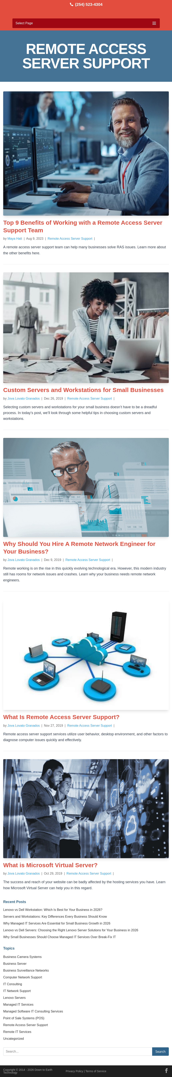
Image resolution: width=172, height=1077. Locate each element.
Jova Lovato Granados (23, 398)
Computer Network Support (22, 977)
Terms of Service (95, 1071)
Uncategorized (13, 1038)
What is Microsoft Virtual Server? (50, 865)
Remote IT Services (17, 1032)
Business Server (15, 963)
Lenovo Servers (14, 997)
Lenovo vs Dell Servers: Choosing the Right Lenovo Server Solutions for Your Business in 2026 (70, 930)
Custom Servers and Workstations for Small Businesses (83, 390)
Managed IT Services (18, 1004)
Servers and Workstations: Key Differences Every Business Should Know (55, 916)
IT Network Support (17, 991)
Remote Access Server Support (70, 238)
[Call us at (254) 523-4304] (86, 4)
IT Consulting (12, 984)
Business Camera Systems (22, 957)
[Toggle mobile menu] (86, 23)
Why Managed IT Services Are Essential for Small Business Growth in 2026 (56, 923)
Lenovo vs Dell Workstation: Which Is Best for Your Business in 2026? (52, 909)
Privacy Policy (74, 1071)
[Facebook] (166, 1070)
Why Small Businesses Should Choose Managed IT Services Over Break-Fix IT (59, 937)
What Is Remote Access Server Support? (61, 717)
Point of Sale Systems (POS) (23, 1018)
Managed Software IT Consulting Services (33, 1011)
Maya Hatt (14, 238)
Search (160, 1051)
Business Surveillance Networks (26, 970)
